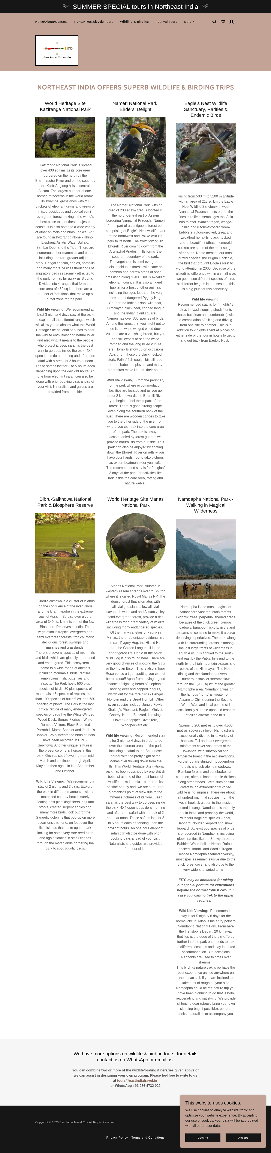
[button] (190, 21)
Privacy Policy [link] (117, 1137)
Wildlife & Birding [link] (134, 21)
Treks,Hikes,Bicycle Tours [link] (93, 21)
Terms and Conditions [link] (148, 1137)
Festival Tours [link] (166, 21)
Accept (243, 1137)
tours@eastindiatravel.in (137, 1080)
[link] (223, 21)
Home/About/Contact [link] (51, 21)
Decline (203, 1137)
